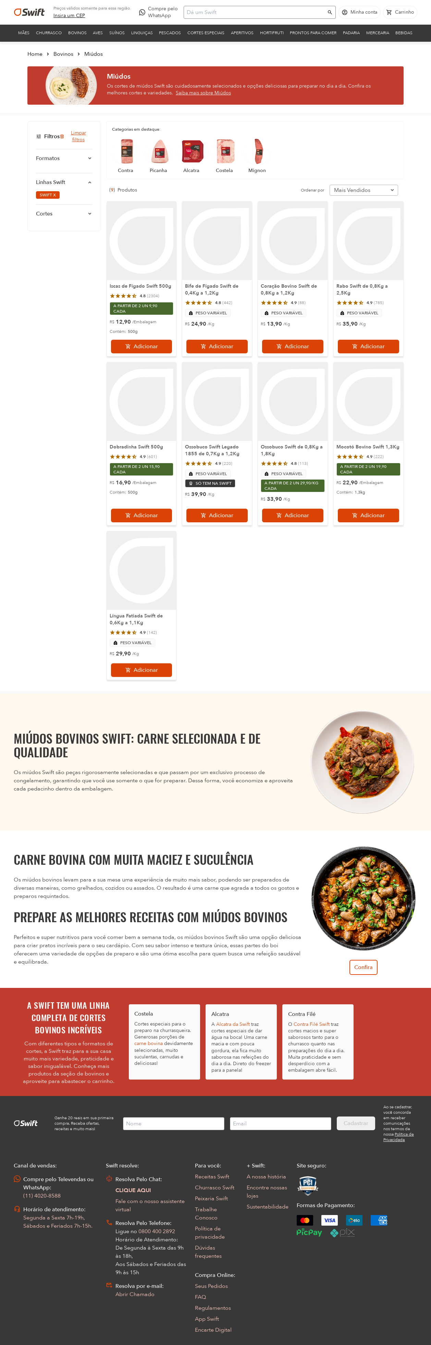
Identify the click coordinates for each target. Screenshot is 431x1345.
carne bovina (148, 1043)
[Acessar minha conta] (359, 12)
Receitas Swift (212, 1176)
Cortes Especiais (205, 33)
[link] (69, 15)
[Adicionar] (141, 346)
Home (34, 54)
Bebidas (403, 33)
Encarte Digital (213, 1330)
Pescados (170, 33)
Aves (98, 33)
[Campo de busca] (255, 12)
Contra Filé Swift (312, 1024)
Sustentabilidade (267, 1207)
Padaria (351, 33)
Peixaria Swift (211, 1198)
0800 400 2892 (156, 1231)
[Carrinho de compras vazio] (400, 12)
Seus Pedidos (211, 1286)
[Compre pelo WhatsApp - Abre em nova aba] (160, 12)
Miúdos (93, 54)
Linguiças (142, 33)
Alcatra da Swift (233, 1024)
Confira (363, 967)
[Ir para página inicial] (29, 12)
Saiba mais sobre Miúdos (203, 93)
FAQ (200, 1297)
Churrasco (49, 33)
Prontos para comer (313, 33)
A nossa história (266, 1176)
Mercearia (377, 33)
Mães (23, 33)
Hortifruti (272, 33)
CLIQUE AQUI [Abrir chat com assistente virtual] (133, 1190)
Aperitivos (242, 33)
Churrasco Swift (214, 1187)
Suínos (117, 33)
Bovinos (77, 33)
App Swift (207, 1319)
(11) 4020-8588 (42, 1196)
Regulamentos (213, 1308)
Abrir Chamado (135, 1294)
